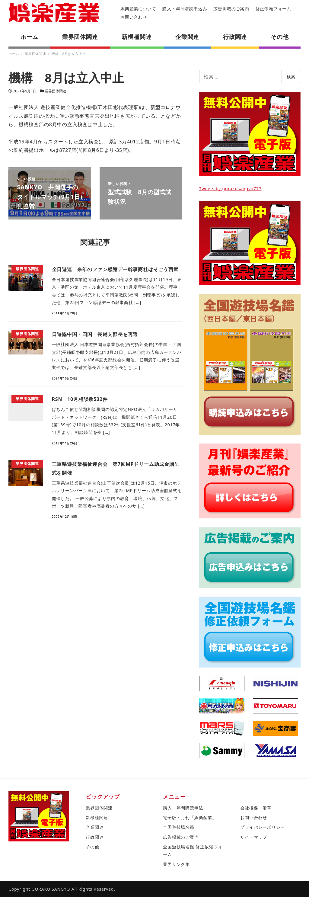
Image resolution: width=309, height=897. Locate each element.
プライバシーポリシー (262, 827)
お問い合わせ (133, 17)
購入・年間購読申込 (183, 808)
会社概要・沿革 (256, 808)
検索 (291, 76)
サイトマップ (253, 837)
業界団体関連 (55, 91)
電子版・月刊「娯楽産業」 (190, 817)
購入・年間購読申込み (184, 8)
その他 (92, 847)
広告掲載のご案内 (231, 8)
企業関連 (95, 827)
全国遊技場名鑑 (178, 827)
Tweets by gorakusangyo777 (230, 188)
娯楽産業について (138, 8)
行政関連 (95, 837)
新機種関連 (97, 817)
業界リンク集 (176, 864)
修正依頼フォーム (273, 8)
